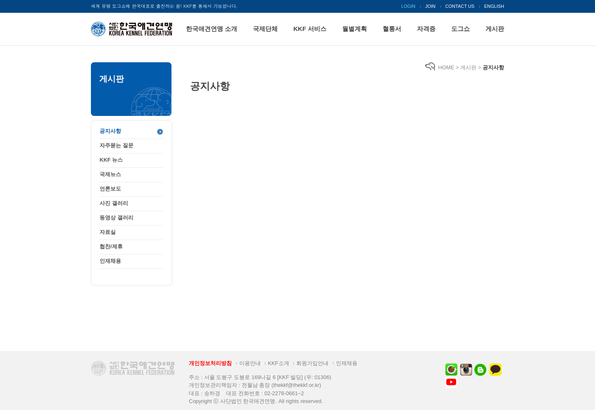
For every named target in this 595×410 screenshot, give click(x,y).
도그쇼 (460, 28)
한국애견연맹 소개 (211, 28)
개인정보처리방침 (210, 363)
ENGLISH (494, 6)
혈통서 (392, 28)
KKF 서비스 (309, 28)
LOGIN (408, 6)
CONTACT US (460, 6)
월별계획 (354, 28)
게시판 (495, 28)
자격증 (426, 28)
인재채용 (346, 363)
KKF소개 (278, 363)
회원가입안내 (312, 363)
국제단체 (265, 28)
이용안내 (250, 363)
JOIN (430, 6)
